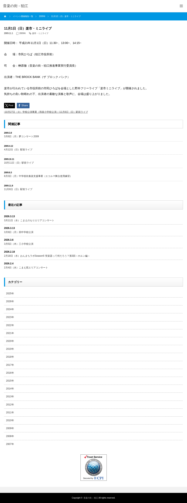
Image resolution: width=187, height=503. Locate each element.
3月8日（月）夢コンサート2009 (21, 136)
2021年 (10, 333)
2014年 (10, 388)
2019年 (10, 349)
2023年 (10, 317)
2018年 (10, 356)
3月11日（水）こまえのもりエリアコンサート (29, 220)
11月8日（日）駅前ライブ (73, 112)
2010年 (10, 420)
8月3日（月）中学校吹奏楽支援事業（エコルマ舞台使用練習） (38, 176)
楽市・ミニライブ (40, 33)
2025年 (10, 293)
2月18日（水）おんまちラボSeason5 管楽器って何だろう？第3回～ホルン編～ (47, 255)
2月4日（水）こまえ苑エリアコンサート (26, 267)
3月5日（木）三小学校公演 (18, 243)
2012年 (10, 404)
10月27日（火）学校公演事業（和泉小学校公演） (32, 112)
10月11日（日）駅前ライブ (19, 162)
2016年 (10, 372)
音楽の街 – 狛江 (90, 498)
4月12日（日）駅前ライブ (18, 149)
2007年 (10, 444)
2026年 (10, 301)
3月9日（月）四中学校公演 (18, 232)
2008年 (10, 436)
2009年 (22, 33)
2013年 (10, 396)
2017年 (10, 365)
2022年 (10, 325)
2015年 (10, 380)
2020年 (10, 341)
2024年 (10, 309)
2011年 (10, 412)
